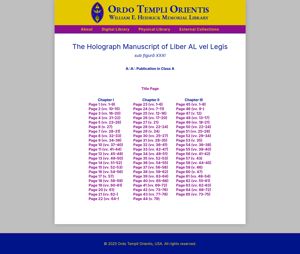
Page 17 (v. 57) (101, 176)
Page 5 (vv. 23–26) (105, 122)
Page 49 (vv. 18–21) (193, 122)
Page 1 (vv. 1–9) (102, 104)
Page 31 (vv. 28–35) (150, 140)
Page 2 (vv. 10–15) (104, 109)
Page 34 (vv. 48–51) (150, 154)
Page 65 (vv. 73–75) (193, 194)
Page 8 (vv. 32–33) (105, 136)
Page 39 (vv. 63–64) (151, 176)
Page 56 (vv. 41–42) (193, 154)
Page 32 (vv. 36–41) (150, 145)
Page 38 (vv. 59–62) (150, 171)
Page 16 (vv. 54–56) (106, 171)
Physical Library (154, 29)
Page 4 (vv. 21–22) (104, 118)
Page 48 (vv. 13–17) (193, 118)
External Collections (199, 29)
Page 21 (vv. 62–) (103, 194)
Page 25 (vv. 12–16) (150, 113)
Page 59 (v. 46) (189, 167)
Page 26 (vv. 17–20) (150, 118)
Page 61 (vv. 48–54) (193, 176)
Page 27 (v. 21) (146, 122)
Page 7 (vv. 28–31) (104, 131)
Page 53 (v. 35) (189, 140)
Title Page (150, 88)
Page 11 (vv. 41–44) (105, 149)
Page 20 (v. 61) (101, 189)
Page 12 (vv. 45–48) (106, 154)
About (87, 29)
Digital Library (116, 29)
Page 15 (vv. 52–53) (105, 167)
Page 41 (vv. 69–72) (150, 185)
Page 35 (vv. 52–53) (150, 158)
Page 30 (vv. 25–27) (150, 136)
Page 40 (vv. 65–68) (151, 180)
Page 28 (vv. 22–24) (150, 127)
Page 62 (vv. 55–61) (193, 180)
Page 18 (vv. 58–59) (106, 180)
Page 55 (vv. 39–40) (193, 149)
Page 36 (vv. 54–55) (150, 162)
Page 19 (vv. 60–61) (105, 185)
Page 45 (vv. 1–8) (191, 104)
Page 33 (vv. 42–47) (150, 149)
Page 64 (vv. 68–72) (193, 189)
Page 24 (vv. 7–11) (148, 109)
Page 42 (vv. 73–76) (150, 189)
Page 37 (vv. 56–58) (150, 167)
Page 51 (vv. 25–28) (193, 131)
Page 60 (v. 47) (189, 171)
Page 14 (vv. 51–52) (105, 162)
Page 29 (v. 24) (146, 131)
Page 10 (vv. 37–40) (106, 145)
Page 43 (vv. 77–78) (150, 194)
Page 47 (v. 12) (189, 113)
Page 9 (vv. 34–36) (105, 140)
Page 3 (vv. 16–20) (104, 113)
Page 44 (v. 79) (146, 198)
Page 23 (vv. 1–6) (148, 104)
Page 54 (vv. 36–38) (193, 145)
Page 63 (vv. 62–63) (193, 185)
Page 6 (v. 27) (100, 127)
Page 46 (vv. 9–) (190, 109)
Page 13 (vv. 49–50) (106, 158)
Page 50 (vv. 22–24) (193, 127)
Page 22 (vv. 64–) (104, 198)
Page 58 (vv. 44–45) (193, 162)
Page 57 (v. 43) (189, 158)
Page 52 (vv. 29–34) (193, 136)
